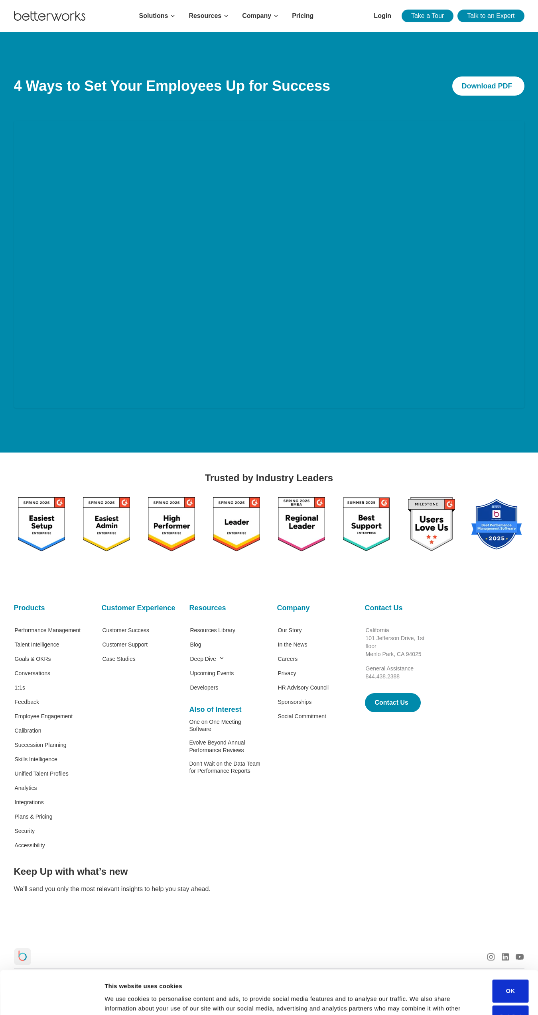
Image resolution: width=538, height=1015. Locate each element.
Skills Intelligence (36, 759)
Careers (288, 659)
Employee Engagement (44, 716)
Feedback (27, 702)
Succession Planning (41, 745)
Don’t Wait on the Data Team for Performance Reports (224, 767)
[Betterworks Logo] (49, 16)
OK (510, 950)
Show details (123, 999)
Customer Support (125, 644)
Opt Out (510, 976)
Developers (204, 687)
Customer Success (125, 630)
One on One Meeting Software (215, 725)
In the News (292, 644)
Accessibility (30, 845)
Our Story (290, 630)
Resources (207, 608)
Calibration (28, 730)
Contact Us (384, 608)
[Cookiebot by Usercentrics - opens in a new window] (52, 999)
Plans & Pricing (34, 816)
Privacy (287, 673)
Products (29, 608)
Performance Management (48, 630)
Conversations (33, 673)
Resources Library (213, 630)
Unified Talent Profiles (42, 773)
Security (25, 831)
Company (293, 608)
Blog (195, 644)
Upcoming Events (212, 673)
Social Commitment (302, 716)
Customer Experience (137, 608)
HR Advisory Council (303, 687)
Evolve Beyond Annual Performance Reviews (217, 746)
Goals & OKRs (33, 659)
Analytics (26, 788)
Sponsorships (295, 702)
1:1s (20, 687)
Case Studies (119, 659)
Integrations (29, 802)
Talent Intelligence (37, 644)
